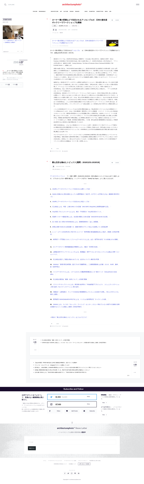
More (103, 402)
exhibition (74, 29)
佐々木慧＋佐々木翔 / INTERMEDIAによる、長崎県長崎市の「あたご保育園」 (75, 222)
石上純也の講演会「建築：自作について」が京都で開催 (70, 279)
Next (21, 51)
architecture (63, 29)
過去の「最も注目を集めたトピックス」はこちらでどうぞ (69, 317)
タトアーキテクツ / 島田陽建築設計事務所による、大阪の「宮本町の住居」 (76, 247)
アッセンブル (55, 32)
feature (68, 166)
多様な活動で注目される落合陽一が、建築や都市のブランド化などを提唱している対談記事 (80, 227)
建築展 (61, 32)
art (69, 29)
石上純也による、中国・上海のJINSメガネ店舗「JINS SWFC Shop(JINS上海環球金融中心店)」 (81, 206)
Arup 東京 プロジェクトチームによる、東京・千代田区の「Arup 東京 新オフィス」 (77, 211)
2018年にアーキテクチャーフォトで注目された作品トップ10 (70, 201)
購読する (31, 448)
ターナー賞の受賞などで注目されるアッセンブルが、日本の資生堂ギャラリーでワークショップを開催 (13, 72)
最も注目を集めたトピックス (59, 169)
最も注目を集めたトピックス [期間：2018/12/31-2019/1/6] (12, 78)
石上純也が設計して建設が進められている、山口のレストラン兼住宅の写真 (76, 259)
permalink (65, 151)
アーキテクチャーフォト (57, 176)
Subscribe (92, 411)
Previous (18, 51)
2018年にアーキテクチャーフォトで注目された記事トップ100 (71, 189)
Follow (88, 396)
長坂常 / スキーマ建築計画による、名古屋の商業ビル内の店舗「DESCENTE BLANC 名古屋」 (80, 216)
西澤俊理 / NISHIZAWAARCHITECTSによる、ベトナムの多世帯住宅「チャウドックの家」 (80, 299)
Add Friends (74, 411)
